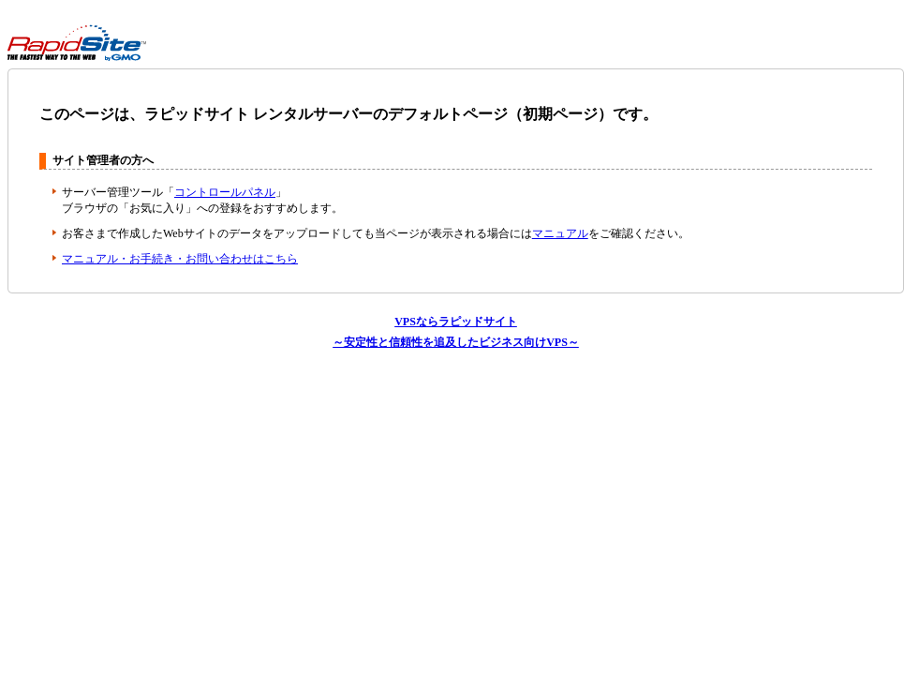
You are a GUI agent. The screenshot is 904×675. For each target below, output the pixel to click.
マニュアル (560, 233)
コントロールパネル (224, 192)
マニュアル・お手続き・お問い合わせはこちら (180, 258)
